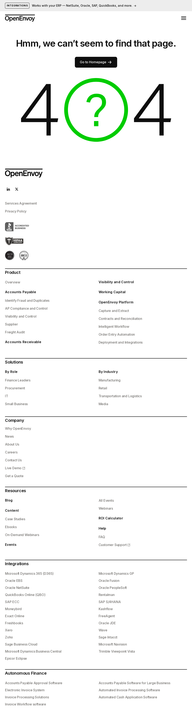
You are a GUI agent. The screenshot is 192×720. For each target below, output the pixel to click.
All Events (106, 500)
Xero (9, 630)
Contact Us (13, 460)
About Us (12, 444)
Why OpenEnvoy (18, 428)
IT (6, 396)
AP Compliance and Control (26, 308)
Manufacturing (109, 380)
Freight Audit (15, 332)
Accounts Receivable (23, 342)
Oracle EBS (14, 580)
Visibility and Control (20, 316)
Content (12, 510)
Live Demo (13, 468)
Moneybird (13, 609)
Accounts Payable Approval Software (33, 683)
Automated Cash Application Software (128, 697)
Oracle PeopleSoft (113, 588)
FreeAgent (107, 616)
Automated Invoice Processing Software (129, 690)
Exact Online (14, 616)
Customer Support (113, 545)
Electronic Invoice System (25, 690)
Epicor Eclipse (16, 658)
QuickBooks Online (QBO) (25, 595)
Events (10, 544)
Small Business (16, 404)
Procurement (15, 388)
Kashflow (106, 609)
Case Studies (15, 519)
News (9, 436)
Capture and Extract (114, 311)
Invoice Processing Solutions (27, 697)
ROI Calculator (111, 518)
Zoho (9, 637)
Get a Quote (14, 476)
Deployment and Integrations (121, 342)
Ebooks (11, 527)
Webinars (106, 508)
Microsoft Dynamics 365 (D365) (29, 573)
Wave (103, 630)
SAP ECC (12, 602)
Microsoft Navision (113, 644)
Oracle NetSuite (17, 588)
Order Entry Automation (117, 334)
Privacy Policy (15, 211)
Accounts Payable (20, 292)
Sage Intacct (108, 637)
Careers (11, 452)
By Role (11, 372)
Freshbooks (14, 623)
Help (102, 528)
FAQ (102, 537)
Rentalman (107, 595)
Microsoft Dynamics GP (116, 573)
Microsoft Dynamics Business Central (33, 651)
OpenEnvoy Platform (116, 302)
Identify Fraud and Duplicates (27, 300)
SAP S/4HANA (110, 602)
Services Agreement (21, 203)
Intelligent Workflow (114, 326)
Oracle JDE (107, 623)
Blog (9, 500)
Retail (103, 388)
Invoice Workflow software (25, 704)
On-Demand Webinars (22, 535)
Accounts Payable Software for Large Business (134, 683)
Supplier (11, 324)
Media (103, 404)
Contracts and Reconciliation (120, 319)
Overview (12, 282)
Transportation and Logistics (120, 396)
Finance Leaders (17, 380)
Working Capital (112, 292)
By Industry (108, 372)
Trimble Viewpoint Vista (117, 651)
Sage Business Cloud (21, 644)
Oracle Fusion (109, 580)
